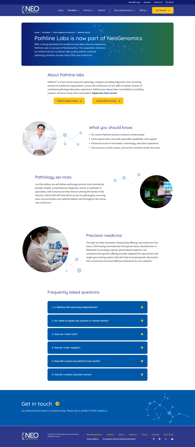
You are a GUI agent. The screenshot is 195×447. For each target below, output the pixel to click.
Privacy (144, 434)
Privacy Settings (92, 439)
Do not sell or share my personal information (119, 439)
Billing (142, 10)
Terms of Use (168, 434)
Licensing (155, 434)
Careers (121, 434)
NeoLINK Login (134, 2)
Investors (147, 2)
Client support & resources (64, 32)
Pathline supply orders (67, 100)
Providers (72, 10)
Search (171, 2)
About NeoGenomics (123, 10)
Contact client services (106, 100)
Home (60, 10)
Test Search (161, 10)
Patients (101, 10)
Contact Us (158, 2)
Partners (87, 10)
